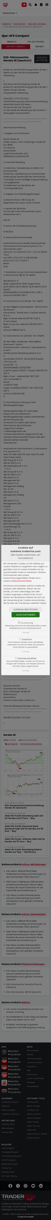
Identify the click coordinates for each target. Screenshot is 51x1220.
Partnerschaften (27, 658)
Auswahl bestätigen (26, 609)
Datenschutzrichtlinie (21, 581)
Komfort (27, 639)
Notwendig (27, 622)
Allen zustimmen (25, 614)
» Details (25, 632)
